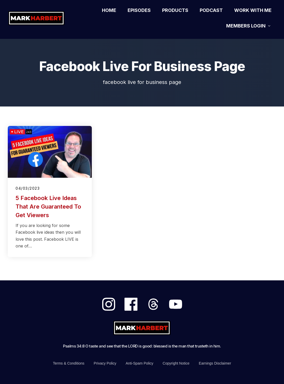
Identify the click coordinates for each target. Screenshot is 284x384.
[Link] (109, 10)
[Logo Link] (40, 18)
